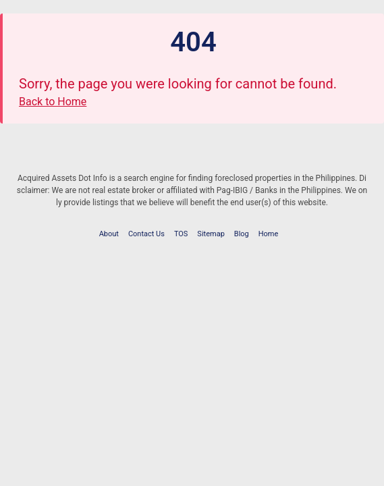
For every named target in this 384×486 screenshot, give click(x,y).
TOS (181, 234)
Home (268, 234)
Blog (241, 234)
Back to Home (52, 101)
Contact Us (146, 234)
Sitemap (210, 234)
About (109, 234)
